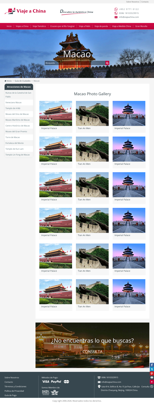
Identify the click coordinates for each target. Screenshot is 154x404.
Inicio (9, 26)
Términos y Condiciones (15, 386)
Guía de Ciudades (23, 81)
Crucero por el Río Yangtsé (62, 26)
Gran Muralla (141, 26)
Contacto (145, 1)
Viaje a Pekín (84, 26)
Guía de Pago (11, 395)
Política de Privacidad (14, 391)
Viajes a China (22, 26)
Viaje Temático (39, 26)
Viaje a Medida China (121, 26)
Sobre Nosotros (132, 1)
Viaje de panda (101, 26)
